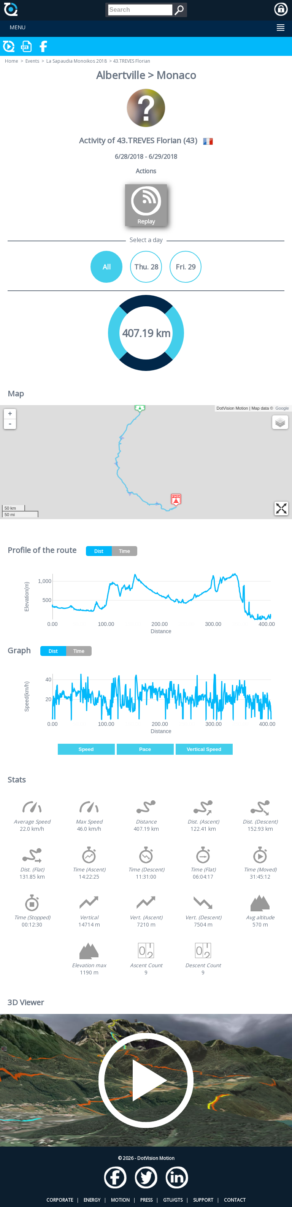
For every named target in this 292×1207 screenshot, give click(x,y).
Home (11, 61)
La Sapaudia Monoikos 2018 (76, 61)
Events (32, 61)
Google (282, 408)
